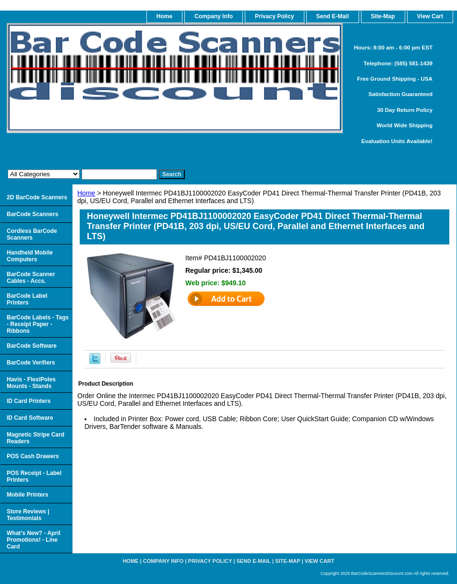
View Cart (320, 561)
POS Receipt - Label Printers (34, 476)
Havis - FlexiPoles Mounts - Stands (31, 382)
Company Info (213, 16)
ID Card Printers (28, 401)
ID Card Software (30, 417)
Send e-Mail (254, 561)
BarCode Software (32, 345)
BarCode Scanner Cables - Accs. (31, 277)
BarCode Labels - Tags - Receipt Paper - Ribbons (38, 324)
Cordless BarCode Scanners (32, 234)
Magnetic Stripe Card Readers (35, 438)
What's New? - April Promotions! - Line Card (33, 540)
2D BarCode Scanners (37, 197)
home (164, 16)
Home (86, 193)
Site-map (287, 561)
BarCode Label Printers (27, 299)
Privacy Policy (274, 16)
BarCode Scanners (32, 214)
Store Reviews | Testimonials (28, 515)
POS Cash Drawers (33, 456)
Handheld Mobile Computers (30, 256)
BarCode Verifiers (31, 362)
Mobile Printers (27, 494)
